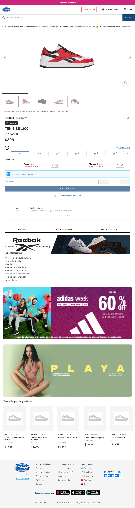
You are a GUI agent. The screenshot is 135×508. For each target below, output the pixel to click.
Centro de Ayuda (43, 476)
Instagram (87, 476)
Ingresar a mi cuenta (67, 2)
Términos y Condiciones (90, 502)
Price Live (89, 9)
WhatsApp (87, 468)
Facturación (40, 468)
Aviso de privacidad (70, 502)
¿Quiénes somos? (65, 472)
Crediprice (62, 476)
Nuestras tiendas (43, 472)
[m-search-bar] (64, 18)
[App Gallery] (63, 493)
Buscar (128, 17)
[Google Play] (93, 493)
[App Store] (78, 493)
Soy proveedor (64, 480)
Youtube (86, 480)
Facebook (87, 472)
